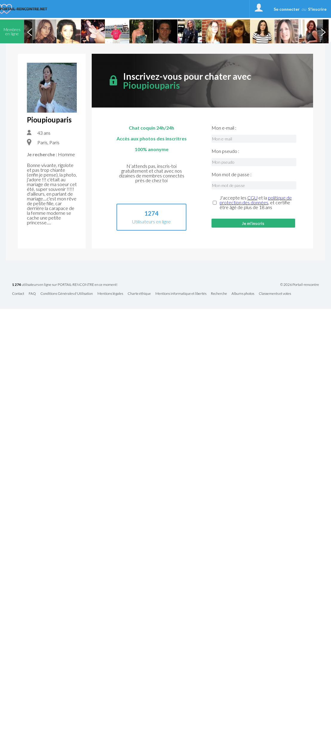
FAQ (32, 294)
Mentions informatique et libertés (180, 294)
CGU (252, 197)
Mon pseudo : (225, 151)
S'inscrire (317, 9)
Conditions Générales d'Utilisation (66, 294)
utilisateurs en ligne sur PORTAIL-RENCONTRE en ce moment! (64, 285)
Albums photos (243, 294)
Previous (29, 31)
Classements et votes (275, 294)
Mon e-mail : (224, 127)
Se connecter (287, 9)
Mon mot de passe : (232, 174)
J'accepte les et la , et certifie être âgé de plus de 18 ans (256, 202)
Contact (18, 294)
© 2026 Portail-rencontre (299, 284)
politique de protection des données (256, 200)
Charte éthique (139, 294)
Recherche (219, 294)
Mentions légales (110, 294)
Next (323, 31)
